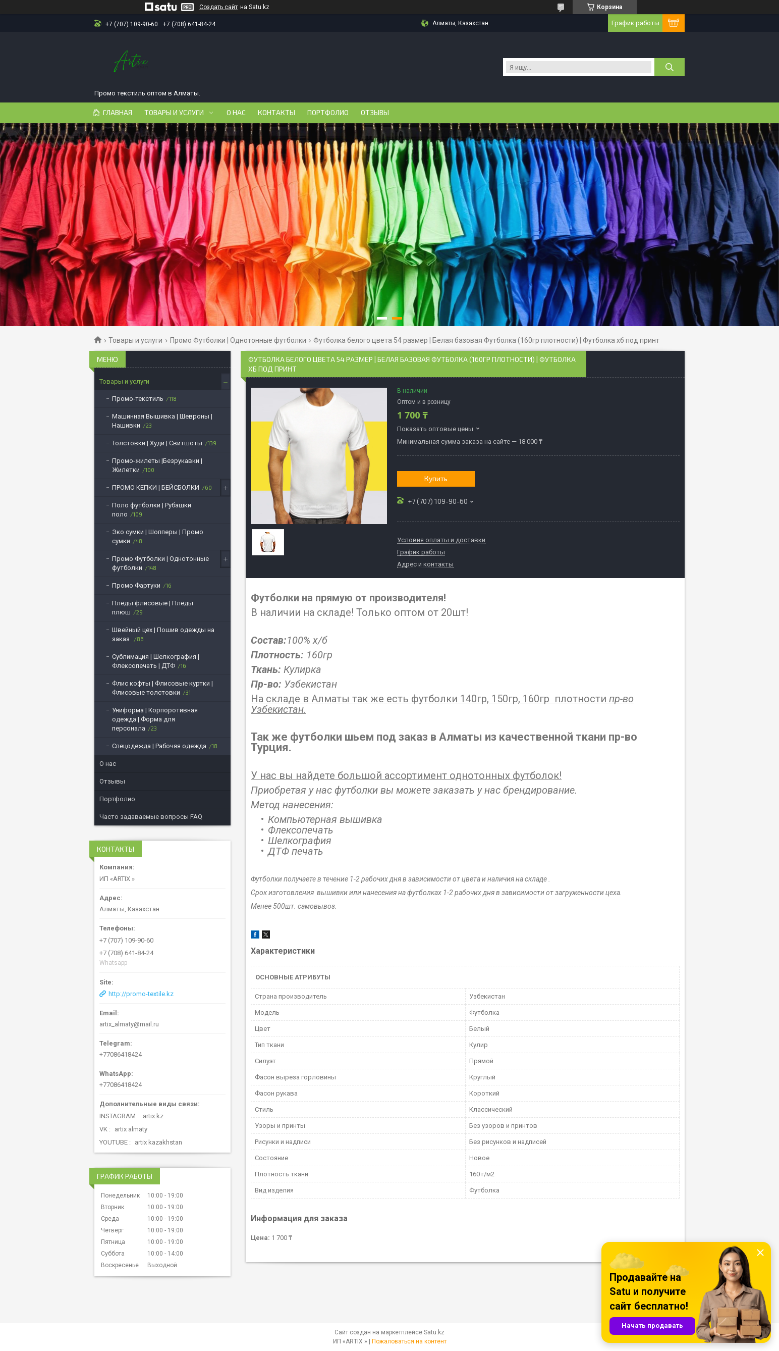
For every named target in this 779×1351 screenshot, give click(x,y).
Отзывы (375, 112)
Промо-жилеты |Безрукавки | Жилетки (157, 465)
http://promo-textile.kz (141, 994)
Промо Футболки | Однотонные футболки (238, 340)
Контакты (276, 112)
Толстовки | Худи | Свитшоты (157, 443)
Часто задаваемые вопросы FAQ (150, 816)
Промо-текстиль (137, 398)
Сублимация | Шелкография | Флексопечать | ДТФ (155, 661)
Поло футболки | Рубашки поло (151, 509)
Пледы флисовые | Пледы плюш (152, 607)
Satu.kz (434, 1332)
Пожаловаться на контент (409, 1341)
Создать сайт (218, 7)
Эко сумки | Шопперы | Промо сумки (157, 536)
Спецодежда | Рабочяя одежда (159, 746)
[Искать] (669, 67)
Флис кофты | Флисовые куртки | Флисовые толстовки (162, 688)
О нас (236, 112)
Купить (436, 478)
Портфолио (328, 112)
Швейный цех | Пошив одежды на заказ (163, 634)
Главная (117, 112)
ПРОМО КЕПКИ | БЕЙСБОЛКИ (155, 487)
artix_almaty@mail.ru (129, 1024)
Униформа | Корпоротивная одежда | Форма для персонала (155, 719)
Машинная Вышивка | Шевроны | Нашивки (162, 420)
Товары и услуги (174, 112)
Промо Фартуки (136, 585)
